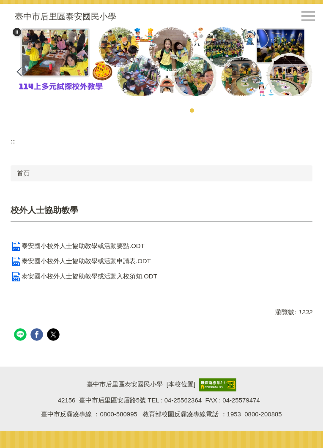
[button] (17, 32)
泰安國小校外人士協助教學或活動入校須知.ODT (84, 276)
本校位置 (181, 384)
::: (13, 141)
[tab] (192, 110)
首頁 (23, 173)
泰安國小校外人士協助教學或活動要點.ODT (78, 245)
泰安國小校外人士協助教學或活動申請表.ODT (81, 260)
